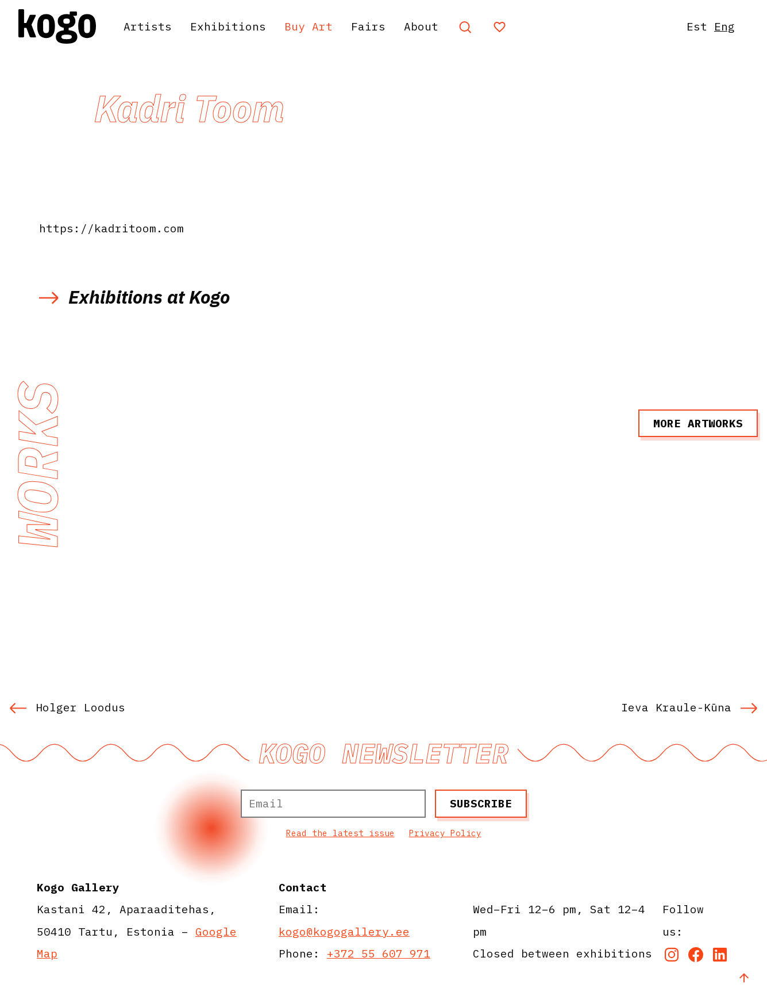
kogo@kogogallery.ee (344, 931)
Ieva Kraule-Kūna (689, 707)
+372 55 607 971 (378, 953)
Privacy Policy (445, 833)
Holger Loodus (67, 707)
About (421, 26)
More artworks (698, 423)
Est (697, 26)
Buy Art (308, 26)
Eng (724, 26)
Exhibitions (228, 26)
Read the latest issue (340, 833)
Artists (148, 26)
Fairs (368, 26)
